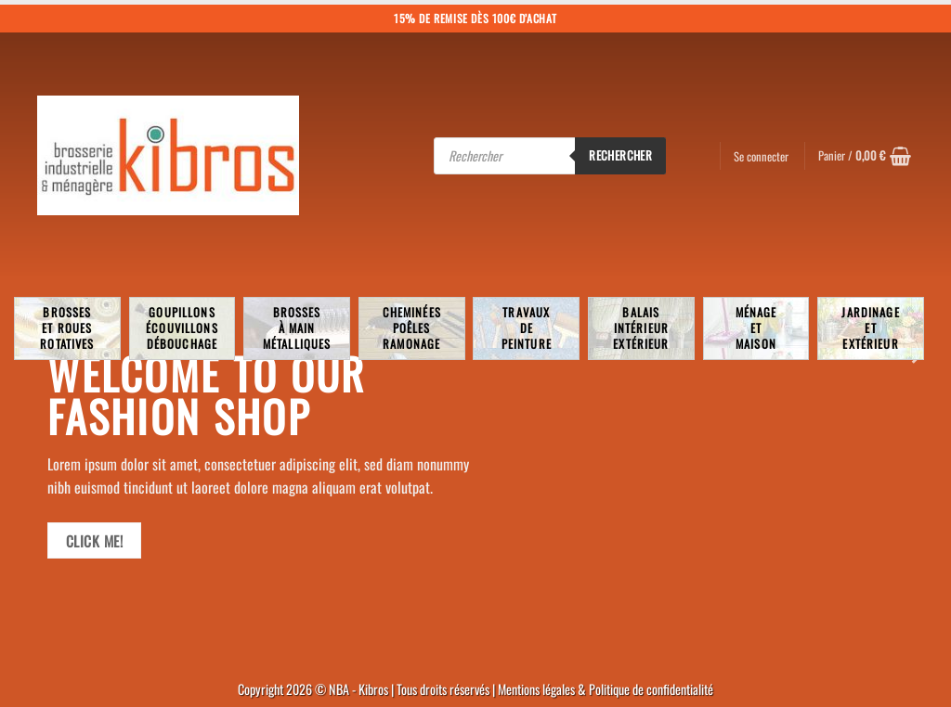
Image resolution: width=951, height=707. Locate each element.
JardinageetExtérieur (870, 328)
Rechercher (620, 155)
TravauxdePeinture (527, 328)
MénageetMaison (756, 328)
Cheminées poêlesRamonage (412, 328)
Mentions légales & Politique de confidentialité (605, 689)
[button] (864, 155)
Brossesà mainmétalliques (297, 328)
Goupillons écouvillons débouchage (182, 328)
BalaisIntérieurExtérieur (641, 328)
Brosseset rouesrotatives (67, 328)
